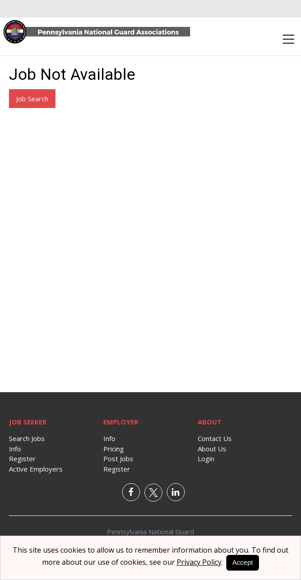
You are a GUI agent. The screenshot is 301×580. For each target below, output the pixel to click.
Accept (243, 562)
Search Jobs (27, 438)
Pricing (113, 448)
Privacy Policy (199, 562)
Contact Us (215, 438)
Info (15, 448)
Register (22, 458)
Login (206, 458)
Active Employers (36, 468)
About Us (212, 448)
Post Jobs (118, 458)
